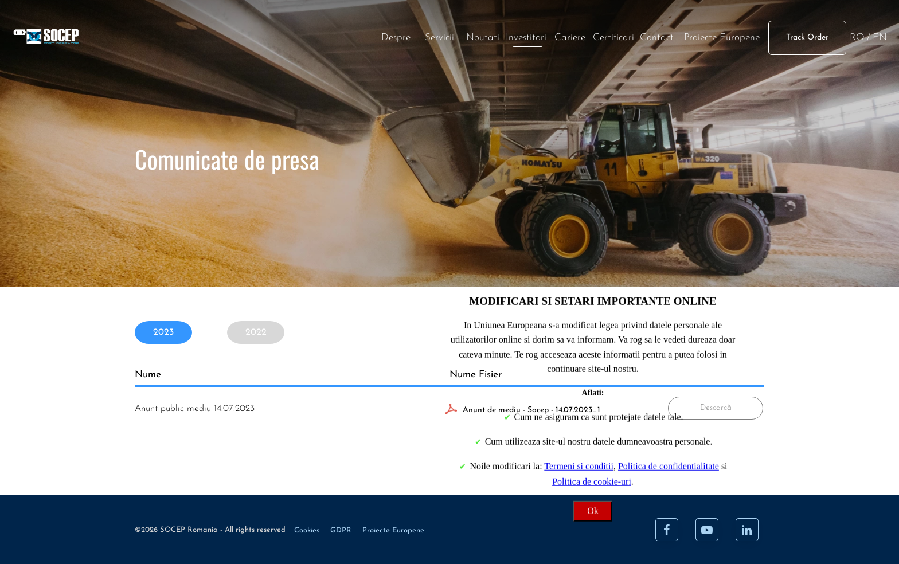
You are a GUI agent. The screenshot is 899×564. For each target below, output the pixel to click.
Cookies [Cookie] (308, 530)
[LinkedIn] (747, 529)
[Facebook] (666, 529)
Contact (531, 52)
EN (753, 52)
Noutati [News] (357, 52)
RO (731, 52)
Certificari (487, 52)
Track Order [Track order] (681, 52)
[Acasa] (178, 52)
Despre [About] (269, 52)
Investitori (400, 52)
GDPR (342, 530)
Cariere (443, 52)
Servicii (313, 52)
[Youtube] (706, 529)
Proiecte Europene (596, 52)
